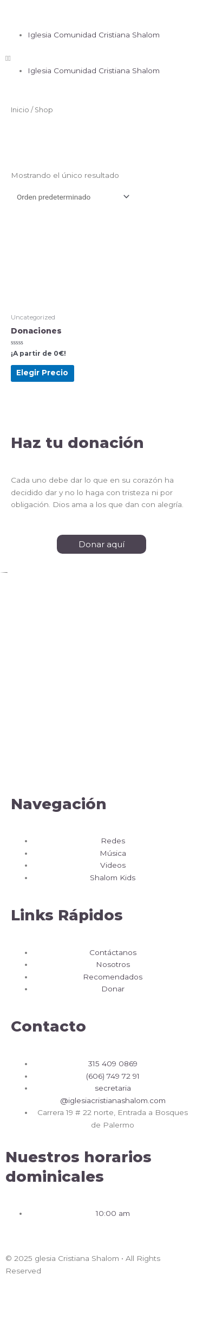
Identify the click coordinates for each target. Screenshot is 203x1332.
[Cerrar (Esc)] (13, 1304)
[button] (101, 12)
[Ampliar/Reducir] (101, 1304)
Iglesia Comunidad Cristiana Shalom (94, 34)
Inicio (20, 110)
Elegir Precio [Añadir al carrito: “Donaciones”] (42, 372)
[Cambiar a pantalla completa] (72, 1304)
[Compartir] (42, 1304)
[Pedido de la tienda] (71, 197)
